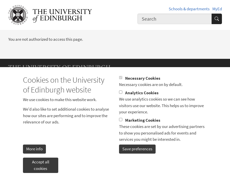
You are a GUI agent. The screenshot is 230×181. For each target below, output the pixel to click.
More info (34, 157)
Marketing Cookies (142, 129)
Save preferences (137, 157)
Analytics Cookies (142, 101)
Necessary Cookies (142, 87)
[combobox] (174, 19)
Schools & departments (189, 9)
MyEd (217, 9)
